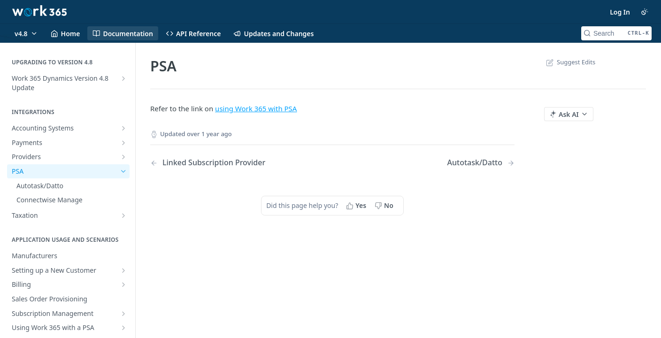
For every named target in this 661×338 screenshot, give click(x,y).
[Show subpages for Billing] (123, 284)
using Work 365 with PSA (256, 108)
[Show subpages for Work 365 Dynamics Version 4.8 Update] (123, 78)
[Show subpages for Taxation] (123, 215)
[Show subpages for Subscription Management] (123, 313)
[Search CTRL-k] (616, 33)
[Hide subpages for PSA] (123, 171)
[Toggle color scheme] (645, 12)
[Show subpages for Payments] (123, 142)
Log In (620, 12)
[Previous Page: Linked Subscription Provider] (228, 162)
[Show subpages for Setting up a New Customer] (123, 270)
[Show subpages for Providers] (123, 157)
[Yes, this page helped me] (357, 206)
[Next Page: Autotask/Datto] (481, 162)
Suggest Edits (569, 62)
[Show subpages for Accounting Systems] (123, 128)
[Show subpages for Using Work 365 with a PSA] (123, 327)
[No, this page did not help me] (385, 206)
